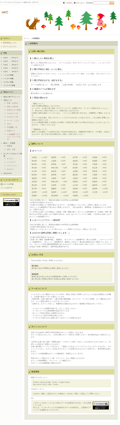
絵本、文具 (11, 149)
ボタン (9, 124)
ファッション (12, 166)
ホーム (26, 38)
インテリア (11, 162)
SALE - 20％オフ (10, 65)
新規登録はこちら (9, 43)
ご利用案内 (68, 3)
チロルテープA (12, 113)
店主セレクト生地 (13, 110)
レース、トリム (13, 120)
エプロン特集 (8, 82)
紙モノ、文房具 (9, 143)
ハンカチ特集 (8, 75)
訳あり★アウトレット (11, 97)
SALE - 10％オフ (10, 72)
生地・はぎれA (12, 103)
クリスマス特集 (9, 85)
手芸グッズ (7, 100)
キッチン (10, 159)
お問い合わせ (80, 3)
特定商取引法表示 (9, 195)
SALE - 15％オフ (10, 68)
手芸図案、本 (12, 127)
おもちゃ (10, 169)
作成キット (11, 131)
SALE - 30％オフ (10, 61)
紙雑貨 (9, 146)
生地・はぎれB (12, 107)
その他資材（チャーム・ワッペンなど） (13, 136)
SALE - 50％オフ (10, 58)
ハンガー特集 (8, 79)
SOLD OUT (7, 173)
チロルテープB (12, 117)
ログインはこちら (9, 46)
